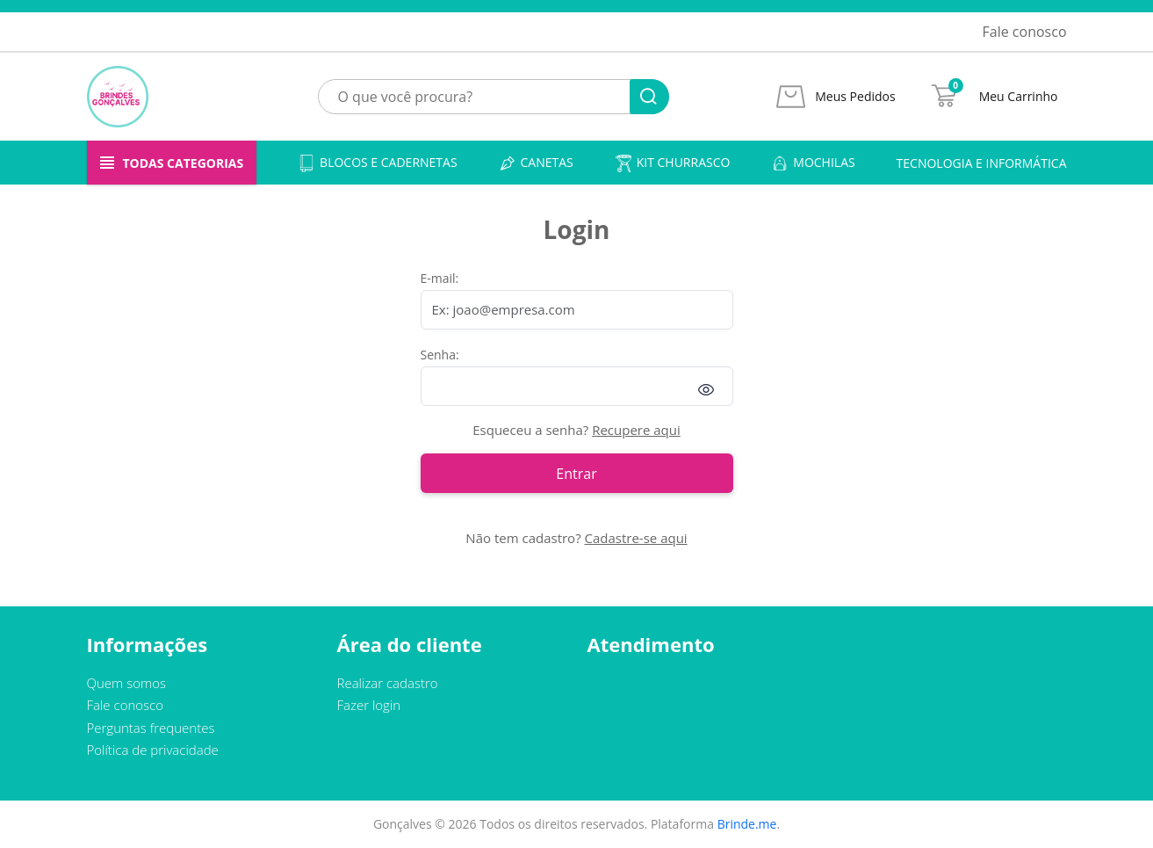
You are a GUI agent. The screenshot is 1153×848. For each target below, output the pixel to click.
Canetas (536, 163)
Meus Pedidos (855, 97)
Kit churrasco (673, 163)
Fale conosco (1025, 31)
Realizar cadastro (387, 683)
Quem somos (127, 683)
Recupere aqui (636, 429)
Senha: (440, 354)
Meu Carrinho (1018, 97)
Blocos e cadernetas (378, 163)
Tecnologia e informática (982, 163)
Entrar (576, 473)
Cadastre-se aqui (636, 538)
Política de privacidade (153, 749)
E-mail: (440, 278)
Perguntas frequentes (151, 727)
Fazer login (369, 705)
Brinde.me (747, 823)
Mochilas (812, 163)
